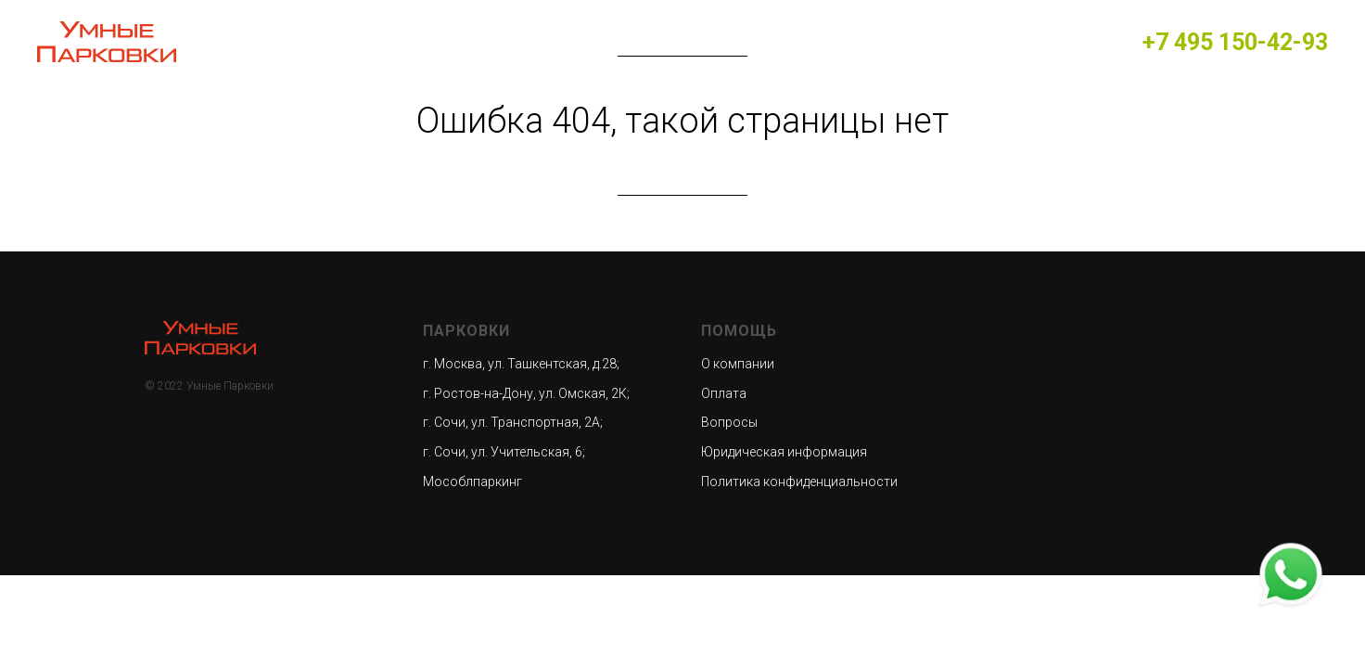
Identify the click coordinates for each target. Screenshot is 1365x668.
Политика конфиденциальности (799, 481)
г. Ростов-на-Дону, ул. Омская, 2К (525, 393)
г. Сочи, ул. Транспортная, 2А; (513, 422)
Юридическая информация (784, 451)
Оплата (723, 393)
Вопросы (729, 422)
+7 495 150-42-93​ (1235, 42)
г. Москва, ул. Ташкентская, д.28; (521, 363)
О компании (737, 363)
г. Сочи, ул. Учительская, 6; (504, 451)
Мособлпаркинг (472, 481)
